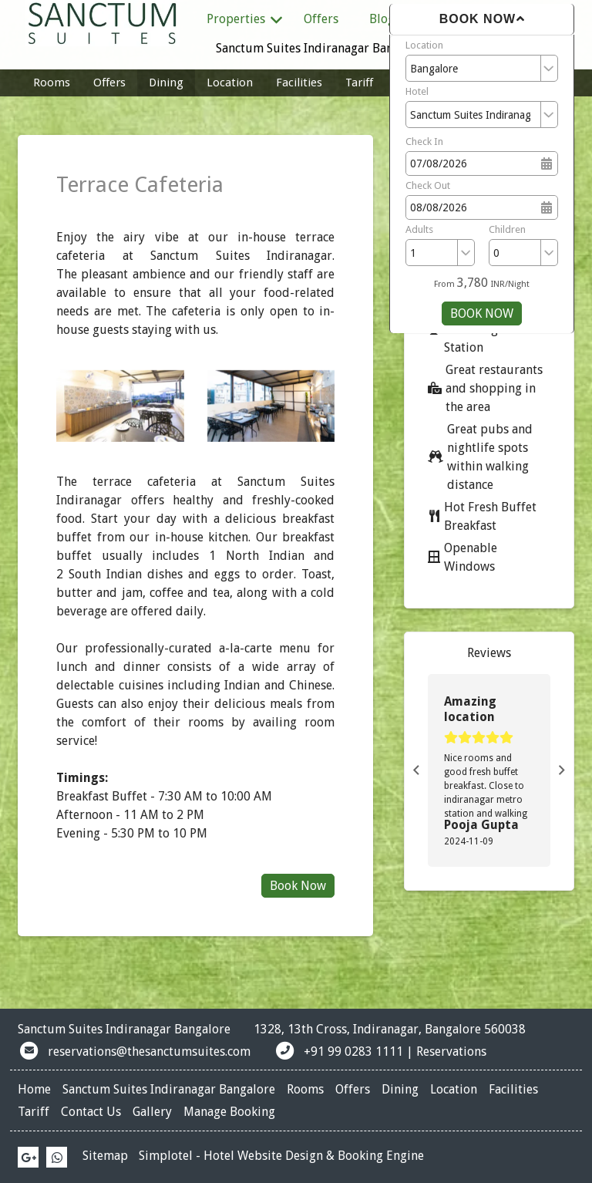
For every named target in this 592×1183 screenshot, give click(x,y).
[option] (489, 770)
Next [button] (562, 770)
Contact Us (91, 1111)
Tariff (359, 82)
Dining (166, 82)
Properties (245, 19)
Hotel (417, 91)
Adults (419, 229)
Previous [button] (416, 770)
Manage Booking (229, 1111)
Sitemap (105, 1155)
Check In (424, 141)
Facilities (299, 82)
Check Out (427, 185)
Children (507, 229)
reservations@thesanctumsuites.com (149, 1051)
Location (424, 45)
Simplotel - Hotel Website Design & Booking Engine (281, 1155)
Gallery (152, 1111)
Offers (321, 19)
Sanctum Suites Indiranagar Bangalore (322, 48)
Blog (382, 19)
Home (34, 1089)
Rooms (51, 82)
